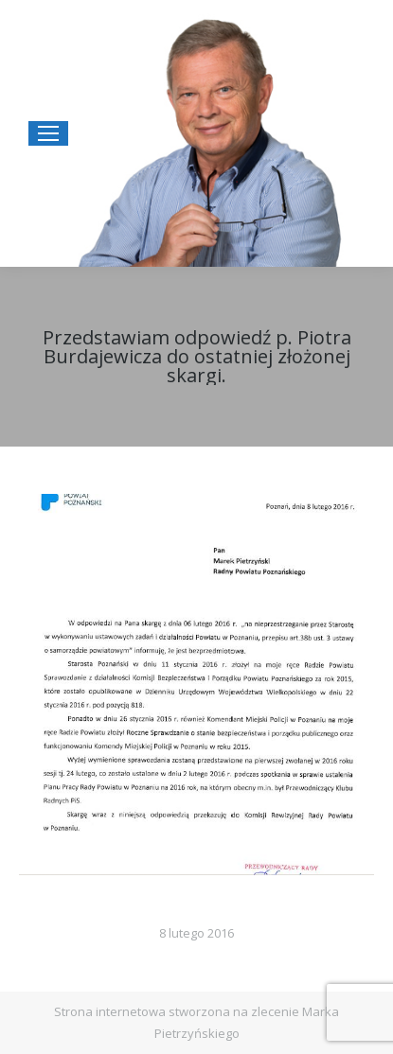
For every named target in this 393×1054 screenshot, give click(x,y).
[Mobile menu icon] (48, 133)
